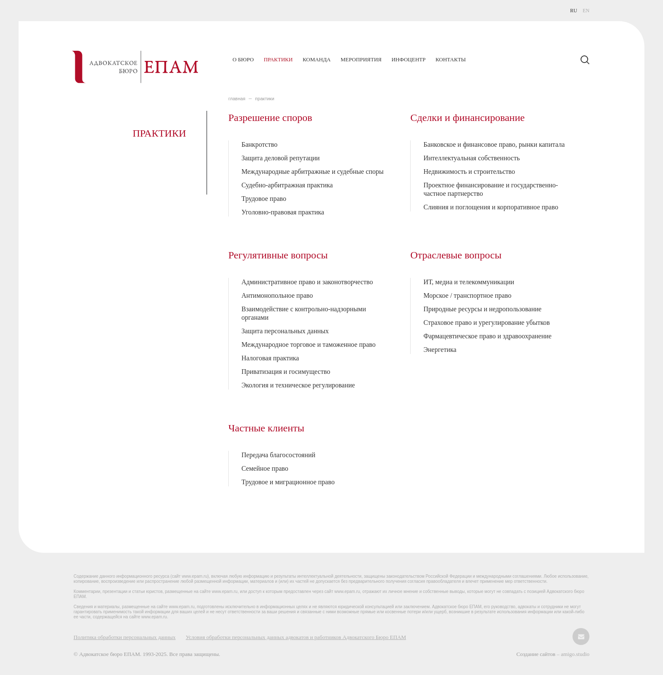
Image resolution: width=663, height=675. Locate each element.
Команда (317, 59)
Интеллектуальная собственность (471, 158)
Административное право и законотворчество (307, 281)
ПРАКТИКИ (264, 98)
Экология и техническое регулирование (298, 385)
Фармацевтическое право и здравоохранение (487, 336)
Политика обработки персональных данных (124, 637)
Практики (278, 59)
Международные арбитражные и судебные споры (312, 171)
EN (586, 11)
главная (236, 98)
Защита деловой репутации (280, 158)
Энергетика (439, 349)
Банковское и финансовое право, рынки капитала (493, 144)
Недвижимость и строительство (469, 171)
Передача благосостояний (278, 454)
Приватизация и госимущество (285, 371)
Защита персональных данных (285, 331)
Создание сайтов (536, 654)
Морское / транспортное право (467, 295)
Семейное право (264, 468)
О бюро (243, 59)
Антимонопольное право (277, 295)
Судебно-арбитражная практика (287, 185)
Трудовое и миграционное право (287, 482)
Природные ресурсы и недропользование (482, 309)
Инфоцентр (408, 59)
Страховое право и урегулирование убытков (486, 322)
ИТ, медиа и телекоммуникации (468, 281)
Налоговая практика (270, 358)
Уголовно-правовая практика (282, 212)
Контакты (451, 59)
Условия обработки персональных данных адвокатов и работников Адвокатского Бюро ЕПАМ (296, 637)
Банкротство (259, 144)
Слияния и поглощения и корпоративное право (490, 207)
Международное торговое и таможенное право (308, 344)
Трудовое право (263, 198)
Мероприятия (360, 59)
